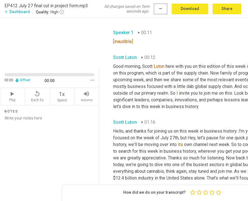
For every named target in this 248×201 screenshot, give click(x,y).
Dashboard (17, 11)
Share (226, 8)
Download (190, 8)
